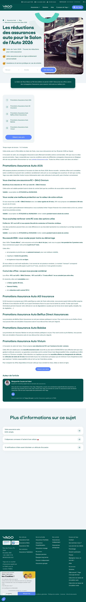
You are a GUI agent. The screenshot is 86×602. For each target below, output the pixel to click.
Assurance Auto (24, 540)
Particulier (63, 1)
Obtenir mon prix (18, 137)
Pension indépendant (42, 560)
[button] (4, 599)
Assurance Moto (24, 543)
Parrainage (72, 549)
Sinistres (45, 7)
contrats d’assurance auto (39, 159)
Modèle (26, 70)
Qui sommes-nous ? (75, 543)
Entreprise (77, 1)
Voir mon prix (48, 70)
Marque (7, 70)
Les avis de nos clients (76, 546)
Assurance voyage (42, 548)
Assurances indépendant (56, 541)
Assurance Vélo (24, 546)
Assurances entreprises (56, 546)
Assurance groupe (41, 563)
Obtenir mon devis (43, 369)
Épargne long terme (42, 557)
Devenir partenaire (74, 552)
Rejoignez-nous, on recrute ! (75, 559)
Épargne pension (41, 554)
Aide (52, 7)
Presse (71, 555)
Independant (70, 1)
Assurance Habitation (26, 552)
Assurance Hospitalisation (40, 544)
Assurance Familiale (42, 540)
